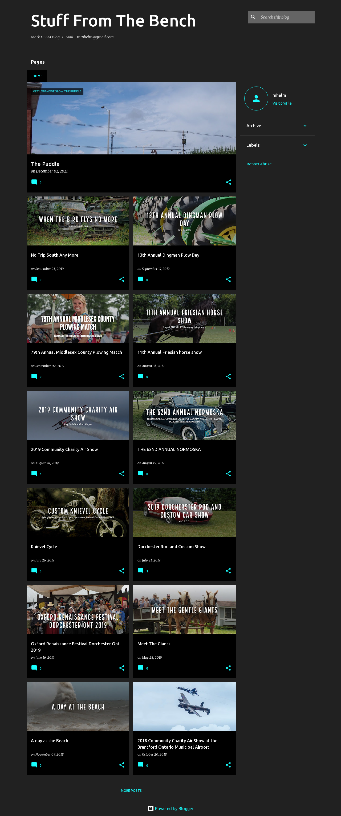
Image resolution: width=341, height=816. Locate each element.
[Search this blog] (287, 17)
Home (38, 76)
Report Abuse (258, 164)
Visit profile (282, 103)
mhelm (279, 95)
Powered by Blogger (170, 808)
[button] (228, 182)
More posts (131, 790)
